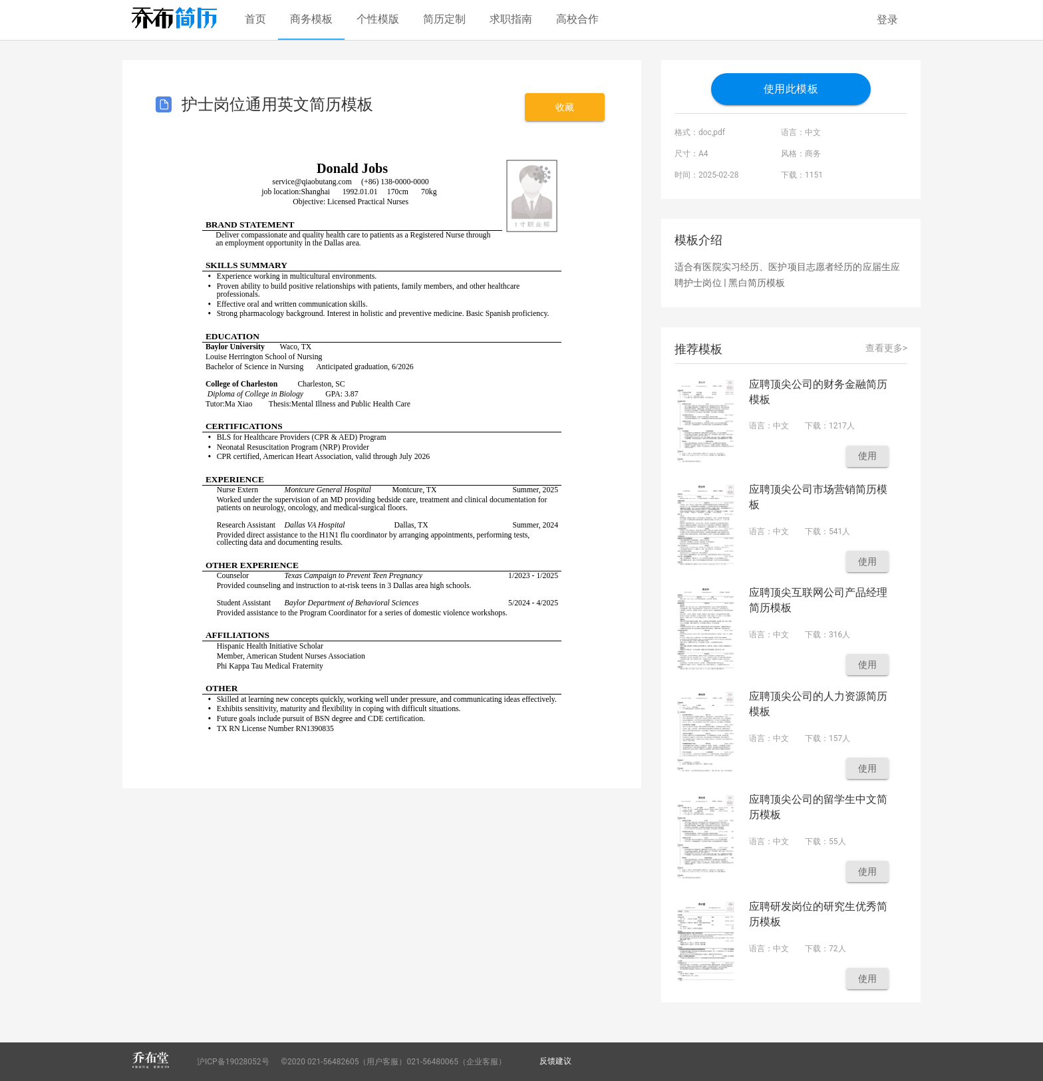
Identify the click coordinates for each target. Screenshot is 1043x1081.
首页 (255, 19)
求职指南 (511, 19)
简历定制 (444, 19)
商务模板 (311, 19)
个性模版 (378, 19)
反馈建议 (555, 1061)
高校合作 (577, 19)
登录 (887, 19)
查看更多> (886, 348)
